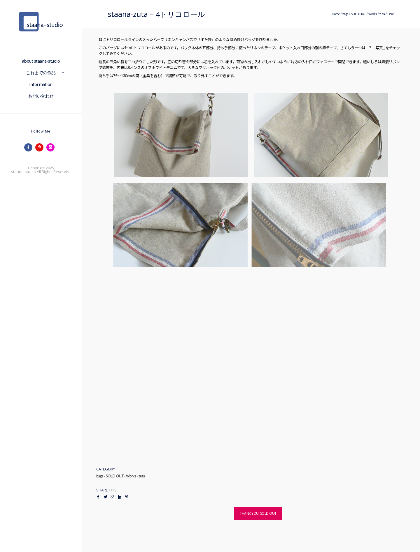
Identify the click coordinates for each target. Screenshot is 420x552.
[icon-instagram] (51, 147)
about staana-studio (41, 61)
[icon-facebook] (29, 147)
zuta (382, 14)
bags (345, 14)
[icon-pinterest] (40, 147)
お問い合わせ (41, 96)
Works (372, 14)
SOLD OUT (358, 14)
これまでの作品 (41, 72)
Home (336, 14)
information (40, 84)
